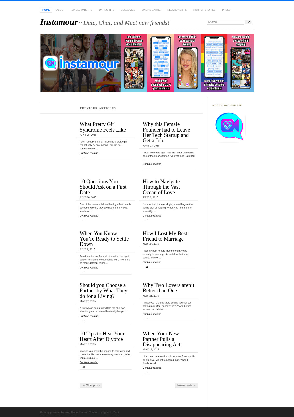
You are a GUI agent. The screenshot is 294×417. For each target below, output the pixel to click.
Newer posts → (186, 385)
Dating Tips (106, 9)
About (60, 9)
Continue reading (106, 156)
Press (226, 9)
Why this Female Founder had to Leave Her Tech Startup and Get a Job (166, 132)
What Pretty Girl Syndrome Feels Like (103, 126)
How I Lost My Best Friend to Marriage (165, 236)
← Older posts (91, 385)
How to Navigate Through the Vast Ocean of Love (161, 186)
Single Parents (81, 9)
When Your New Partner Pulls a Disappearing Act (161, 338)
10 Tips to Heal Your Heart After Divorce (102, 336)
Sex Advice (128, 9)
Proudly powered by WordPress (59, 412)
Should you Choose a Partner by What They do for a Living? (103, 290)
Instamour (59, 22)
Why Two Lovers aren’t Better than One (168, 287)
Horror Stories (204, 9)
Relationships (177, 9)
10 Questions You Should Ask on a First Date (103, 186)
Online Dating (151, 9)
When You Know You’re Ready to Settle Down (104, 238)
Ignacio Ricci (111, 412)
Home (46, 9)
